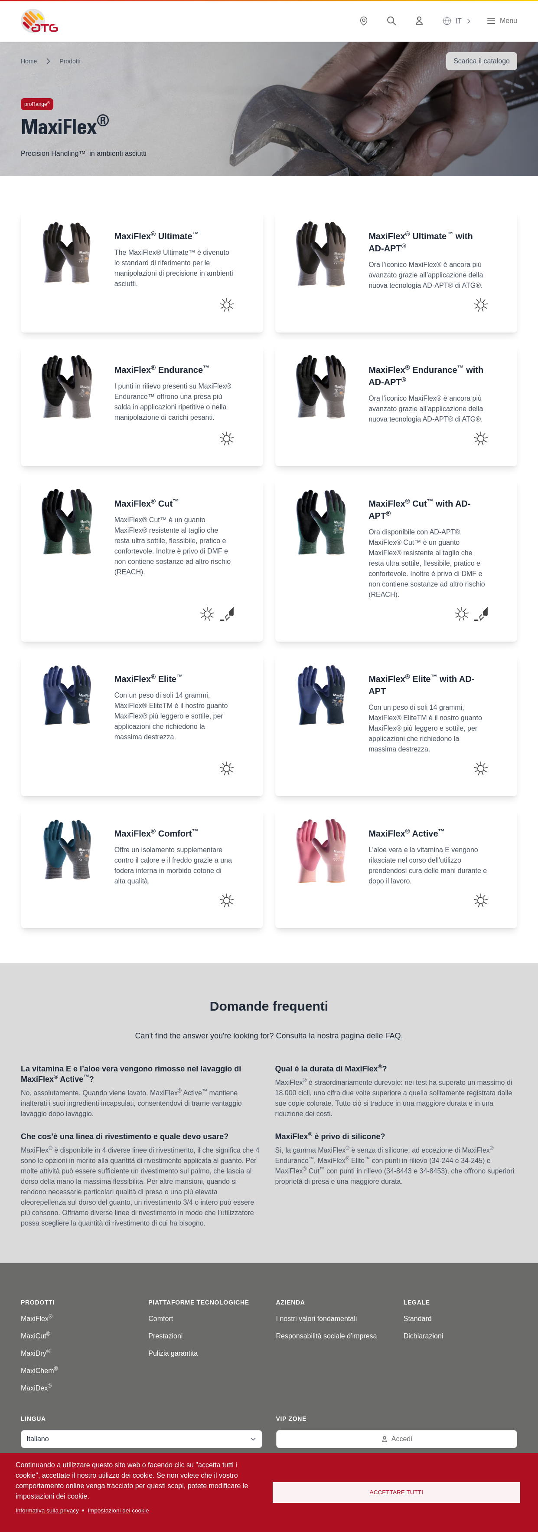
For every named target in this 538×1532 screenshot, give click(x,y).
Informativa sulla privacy (47, 1510)
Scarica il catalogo (481, 61)
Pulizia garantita (173, 1353)
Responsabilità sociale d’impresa (326, 1336)
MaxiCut (35, 1336)
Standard (418, 1318)
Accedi (396, 1439)
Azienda (290, 1302)
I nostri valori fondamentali (316, 1318)
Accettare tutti (396, 1492)
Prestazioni (165, 1336)
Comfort (160, 1318)
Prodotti (69, 61)
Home (29, 61)
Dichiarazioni (423, 1336)
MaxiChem (39, 1370)
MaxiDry (35, 1353)
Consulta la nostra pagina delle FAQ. (339, 1035)
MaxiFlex (36, 1318)
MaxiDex (36, 1388)
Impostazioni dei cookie (118, 1510)
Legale (417, 1302)
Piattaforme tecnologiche (198, 1302)
